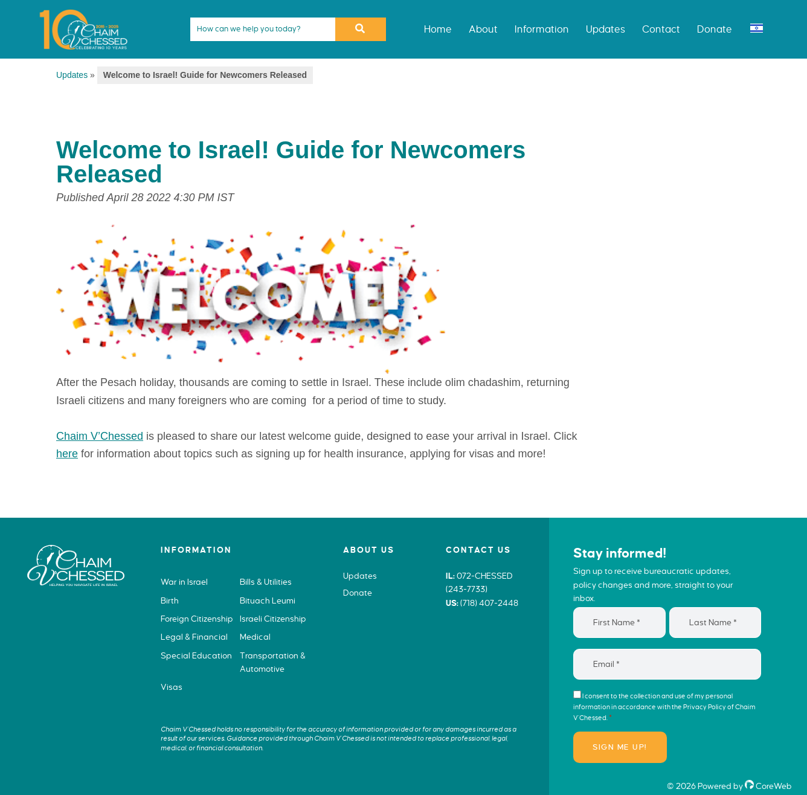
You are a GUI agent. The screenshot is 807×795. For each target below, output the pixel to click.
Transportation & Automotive (273, 662)
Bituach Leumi (267, 600)
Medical (255, 637)
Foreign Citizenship (197, 618)
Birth (170, 600)
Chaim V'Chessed (78, 8)
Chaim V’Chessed (99, 436)
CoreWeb (768, 786)
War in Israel (184, 582)
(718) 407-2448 (489, 603)
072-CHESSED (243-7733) (479, 582)
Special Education (196, 655)
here (67, 454)
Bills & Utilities (266, 582)
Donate (357, 592)
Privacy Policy (704, 706)
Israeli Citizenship (273, 618)
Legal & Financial (194, 637)
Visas (171, 687)
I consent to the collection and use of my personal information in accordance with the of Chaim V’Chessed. (664, 706)
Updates (72, 75)
